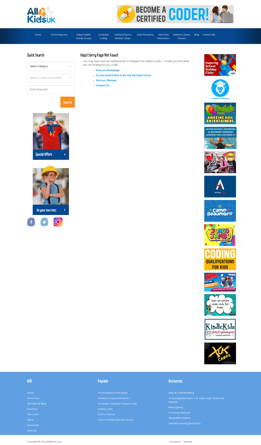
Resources (33, 398)
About (30, 419)
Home (38, 34)
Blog (196, 34)
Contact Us (102, 85)
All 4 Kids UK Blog (36, 403)
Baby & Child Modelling (181, 392)
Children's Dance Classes (181, 36)
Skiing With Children (180, 417)
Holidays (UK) (105, 409)
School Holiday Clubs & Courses (115, 419)
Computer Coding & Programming (117, 403)
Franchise (32, 409)
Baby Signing (176, 407)
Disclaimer (33, 425)
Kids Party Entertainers (163, 36)
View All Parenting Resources (185, 423)
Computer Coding (103, 36)
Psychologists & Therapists (113, 392)
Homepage (113, 70)
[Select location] (51, 78)
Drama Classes (106, 414)
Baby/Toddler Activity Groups (84, 36)
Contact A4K (208, 34)
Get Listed (32, 414)
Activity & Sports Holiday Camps (122, 36)
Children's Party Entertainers (114, 398)
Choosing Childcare (179, 412)
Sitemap (111, 80)
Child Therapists (145, 34)
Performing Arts (59, 34)
